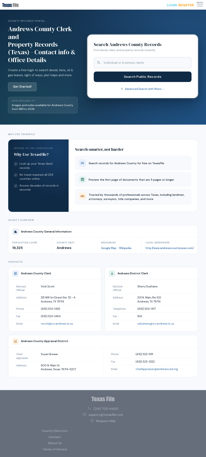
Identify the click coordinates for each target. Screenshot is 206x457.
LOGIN (172, 5)
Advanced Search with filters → (145, 89)
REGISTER (186, 5)
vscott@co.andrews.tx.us (57, 323)
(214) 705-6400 (103, 409)
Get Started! (22, 86)
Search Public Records (142, 77)
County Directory (55, 431)
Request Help (103, 421)
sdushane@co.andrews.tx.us (155, 323)
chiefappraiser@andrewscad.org (157, 369)
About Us (55, 443)
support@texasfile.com (103, 415)
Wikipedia (125, 248)
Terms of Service (55, 449)
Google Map (108, 248)
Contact (54, 437)
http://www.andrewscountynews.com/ (170, 248)
